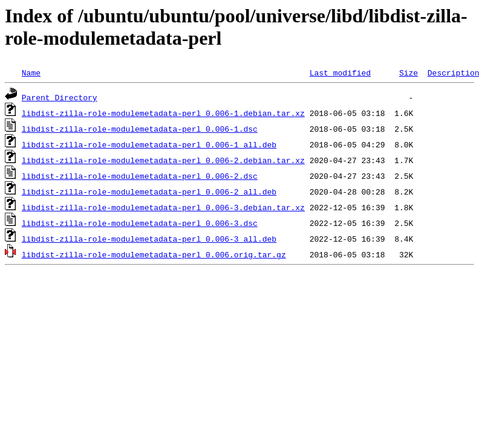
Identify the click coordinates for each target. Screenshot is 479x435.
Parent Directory (59, 97)
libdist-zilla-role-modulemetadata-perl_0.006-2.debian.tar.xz (163, 160)
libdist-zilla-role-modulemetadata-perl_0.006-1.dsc (140, 128)
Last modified (340, 72)
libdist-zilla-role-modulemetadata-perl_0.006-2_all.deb (149, 191)
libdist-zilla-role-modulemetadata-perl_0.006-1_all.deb (149, 144)
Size (408, 72)
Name (31, 72)
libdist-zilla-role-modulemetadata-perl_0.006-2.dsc (140, 175)
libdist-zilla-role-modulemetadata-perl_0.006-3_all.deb (149, 238)
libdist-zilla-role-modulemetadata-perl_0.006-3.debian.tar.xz (163, 207)
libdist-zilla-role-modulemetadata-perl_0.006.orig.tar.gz (154, 254)
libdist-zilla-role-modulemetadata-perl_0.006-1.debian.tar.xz (163, 113)
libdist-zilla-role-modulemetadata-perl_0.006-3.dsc (140, 223)
